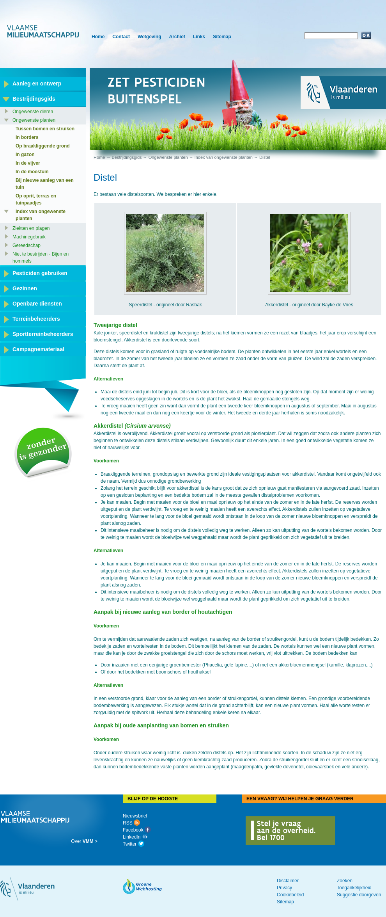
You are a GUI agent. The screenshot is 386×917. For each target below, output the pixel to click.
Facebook (137, 830)
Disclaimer (288, 880)
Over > (84, 841)
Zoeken (344, 880)
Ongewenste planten (168, 157)
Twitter (133, 844)
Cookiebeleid (290, 894)
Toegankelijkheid (354, 887)
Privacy (284, 887)
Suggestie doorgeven (359, 894)
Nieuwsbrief (135, 816)
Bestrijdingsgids (127, 157)
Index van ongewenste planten (224, 157)
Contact (121, 36)
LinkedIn (135, 837)
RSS (131, 823)
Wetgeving (149, 36)
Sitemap (222, 36)
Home (98, 36)
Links (199, 36)
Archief (177, 36)
